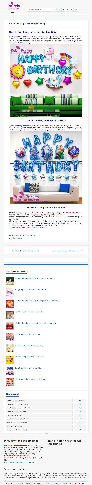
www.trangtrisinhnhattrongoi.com (22, 462)
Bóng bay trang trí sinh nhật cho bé (18, 404)
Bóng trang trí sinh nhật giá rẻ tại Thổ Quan (30, 289)
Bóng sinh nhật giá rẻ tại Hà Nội (17, 411)
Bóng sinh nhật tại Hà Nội (15, 415)
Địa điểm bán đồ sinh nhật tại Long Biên (29, 312)
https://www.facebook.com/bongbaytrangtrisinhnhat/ (28, 227)
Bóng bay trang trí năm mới (15, 400)
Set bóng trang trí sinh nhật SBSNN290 (29, 357)
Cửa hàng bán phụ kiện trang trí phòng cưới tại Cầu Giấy (35, 278)
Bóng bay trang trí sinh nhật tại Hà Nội (19, 408)
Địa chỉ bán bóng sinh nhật (25, 235)
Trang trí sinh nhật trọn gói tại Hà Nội (19, 423)
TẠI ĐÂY (16, 219)
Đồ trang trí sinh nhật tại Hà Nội (17, 430)
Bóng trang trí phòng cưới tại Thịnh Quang (30, 379)
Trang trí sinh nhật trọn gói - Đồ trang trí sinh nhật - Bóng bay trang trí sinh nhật (42, 483)
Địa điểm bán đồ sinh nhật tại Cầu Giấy (29, 345)
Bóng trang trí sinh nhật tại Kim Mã (27, 334)
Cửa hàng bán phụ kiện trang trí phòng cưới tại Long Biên (35, 323)
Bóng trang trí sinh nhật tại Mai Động (28, 368)
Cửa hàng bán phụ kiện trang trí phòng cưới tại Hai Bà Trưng (36, 301)
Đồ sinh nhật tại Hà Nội (14, 426)
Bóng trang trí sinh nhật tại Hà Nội (18, 419)
